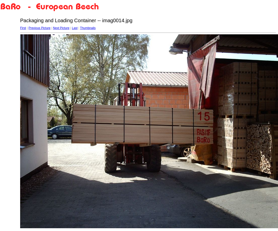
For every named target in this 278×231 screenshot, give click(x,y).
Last (75, 28)
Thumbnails (88, 28)
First (23, 28)
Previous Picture (39, 28)
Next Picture (61, 28)
